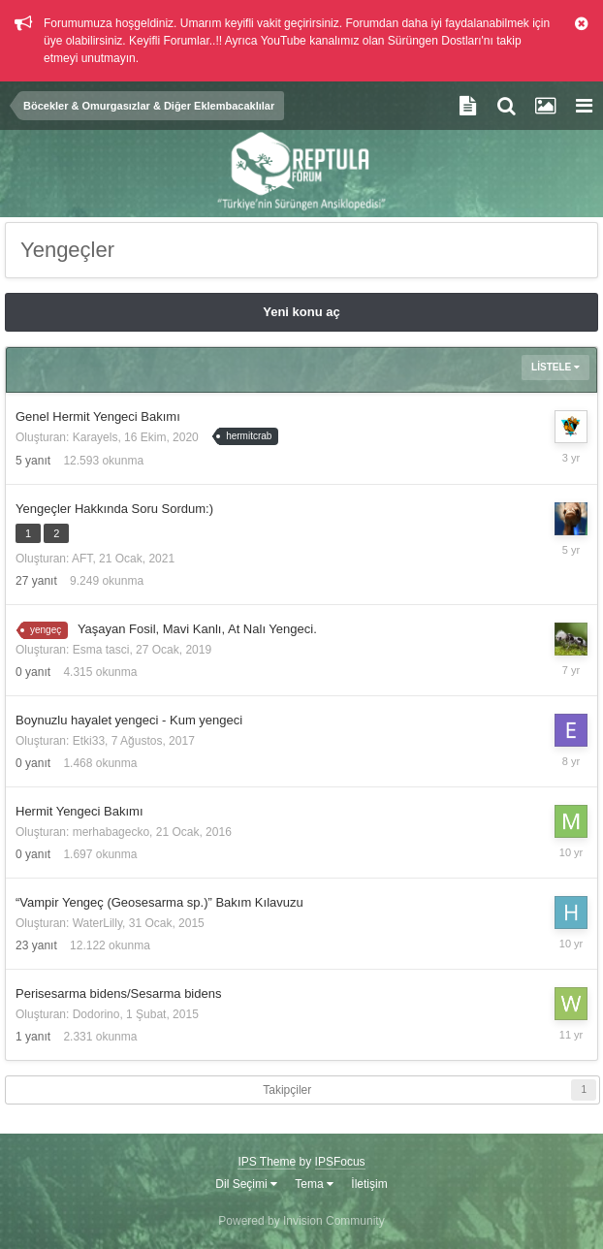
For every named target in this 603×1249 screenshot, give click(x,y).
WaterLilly (97, 923)
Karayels (95, 437)
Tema (314, 1184)
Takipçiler (287, 1090)
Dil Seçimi (246, 1184)
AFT (82, 558)
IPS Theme (267, 1162)
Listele (555, 367)
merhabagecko (111, 832)
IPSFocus (340, 1162)
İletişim (369, 1184)
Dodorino (96, 1014)
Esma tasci (101, 650)
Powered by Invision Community (301, 1221)
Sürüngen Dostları (435, 41)
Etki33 (89, 741)
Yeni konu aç (301, 311)
